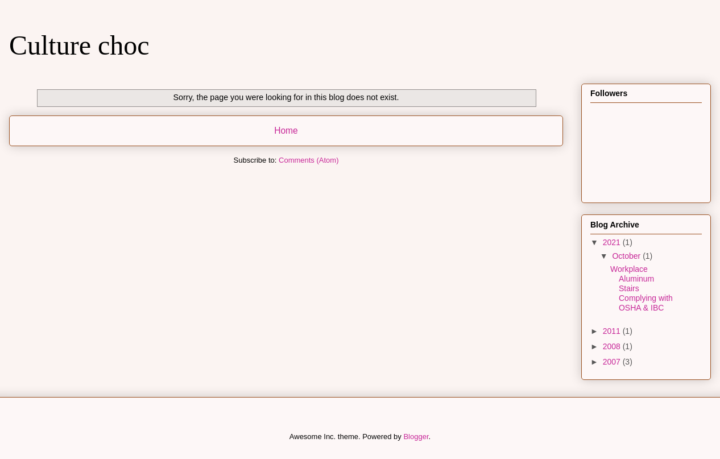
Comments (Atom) (308, 160)
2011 (613, 331)
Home (286, 130)
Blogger (415, 436)
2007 (613, 361)
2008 (613, 346)
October (627, 255)
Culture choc (79, 45)
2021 (613, 242)
